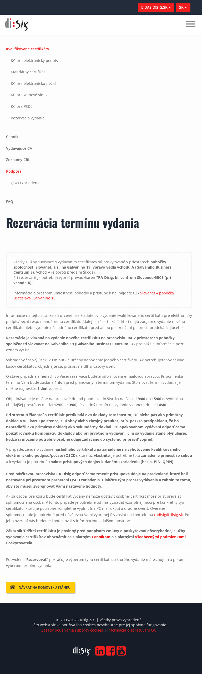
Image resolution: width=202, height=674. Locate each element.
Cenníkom (101, 536)
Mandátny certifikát (28, 71)
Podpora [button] (14, 171)
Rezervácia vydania (27, 117)
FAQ (9, 201)
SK (183, 7)
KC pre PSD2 (22, 106)
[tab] (99, 87)
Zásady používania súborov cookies (72, 630)
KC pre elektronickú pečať (33, 83)
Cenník (12, 136)
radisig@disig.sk (168, 514)
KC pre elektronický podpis (34, 60)
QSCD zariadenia (26, 182)
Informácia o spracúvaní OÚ (131, 630)
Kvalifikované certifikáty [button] (27, 48)
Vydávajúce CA (19, 148)
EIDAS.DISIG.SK (156, 7)
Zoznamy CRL (18, 159)
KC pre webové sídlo (29, 94)
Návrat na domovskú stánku (40, 587)
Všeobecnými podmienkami (160, 536)
